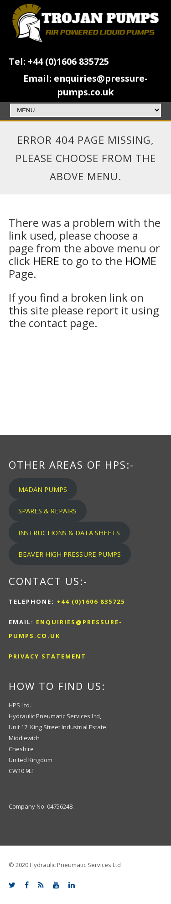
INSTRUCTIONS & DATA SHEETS (69, 532)
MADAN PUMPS (42, 489)
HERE (46, 260)
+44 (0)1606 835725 (89, 601)
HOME (140, 260)
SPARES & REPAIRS (47, 510)
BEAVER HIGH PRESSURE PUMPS (69, 554)
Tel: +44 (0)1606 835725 (59, 61)
